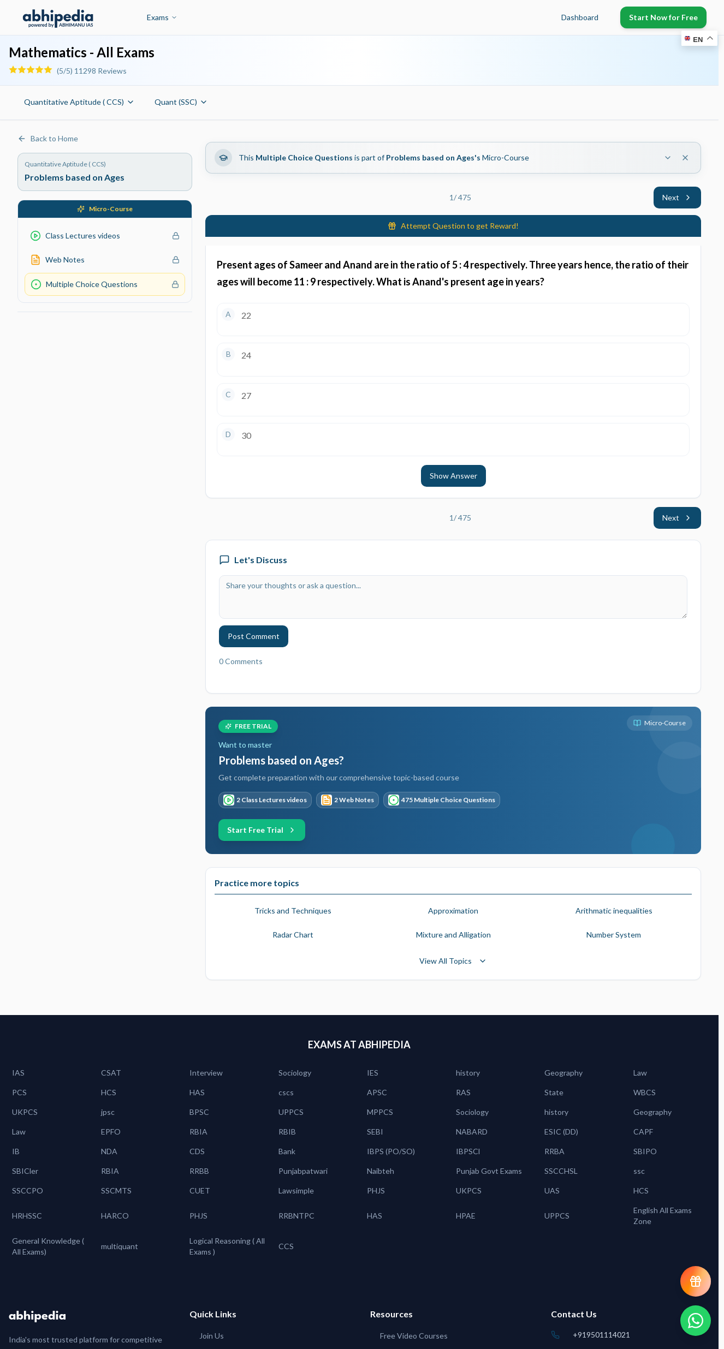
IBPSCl (468, 1151)
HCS (108, 1092)
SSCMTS (116, 1190)
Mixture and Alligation (453, 934)
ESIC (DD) (561, 1131)
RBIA (198, 1131)
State (553, 1092)
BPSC (199, 1112)
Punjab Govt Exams (489, 1170)
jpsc (108, 1112)
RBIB (287, 1131)
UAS (552, 1190)
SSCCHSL (561, 1170)
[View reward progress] (695, 1281)
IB (16, 1151)
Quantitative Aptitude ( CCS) (79, 101)
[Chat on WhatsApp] (695, 1320)
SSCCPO (27, 1190)
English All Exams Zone (662, 1215)
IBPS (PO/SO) (391, 1151)
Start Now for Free (663, 17)
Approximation (453, 910)
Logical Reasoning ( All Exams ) (227, 1246)
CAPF (643, 1131)
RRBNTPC (296, 1215)
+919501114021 (601, 1334)
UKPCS (25, 1112)
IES (372, 1072)
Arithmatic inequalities (613, 910)
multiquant (119, 1246)
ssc (639, 1170)
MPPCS (380, 1112)
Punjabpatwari (303, 1170)
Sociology (294, 1072)
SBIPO (645, 1151)
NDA (109, 1151)
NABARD (472, 1131)
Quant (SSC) (181, 101)
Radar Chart (292, 934)
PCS (19, 1092)
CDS (197, 1151)
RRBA (554, 1151)
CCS (286, 1246)
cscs (286, 1092)
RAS (463, 1092)
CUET (199, 1190)
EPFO (111, 1131)
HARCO (115, 1215)
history (468, 1072)
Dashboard (579, 17)
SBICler (25, 1170)
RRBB (199, 1170)
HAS (197, 1092)
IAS (18, 1072)
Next (677, 197)
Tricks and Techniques (292, 910)
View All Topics (453, 960)
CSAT (111, 1072)
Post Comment (254, 636)
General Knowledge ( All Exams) (48, 1246)
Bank (286, 1151)
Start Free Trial (261, 829)
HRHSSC (27, 1215)
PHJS (376, 1190)
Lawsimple (296, 1190)
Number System (613, 934)
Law (640, 1072)
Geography (563, 1072)
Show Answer (453, 475)
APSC (377, 1092)
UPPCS (291, 1112)
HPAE (466, 1215)
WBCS (644, 1092)
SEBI (375, 1131)
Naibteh (380, 1170)
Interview (206, 1072)
